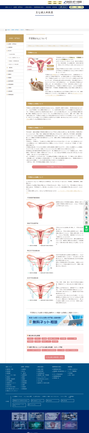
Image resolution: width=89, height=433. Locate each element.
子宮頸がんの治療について (65, 45)
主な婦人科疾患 (12, 54)
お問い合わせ (63, 7)
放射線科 (10, 91)
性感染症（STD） (46, 341)
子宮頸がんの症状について (41, 45)
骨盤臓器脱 (30, 341)
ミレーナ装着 (61, 350)
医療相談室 (10, 94)
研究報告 (71, 373)
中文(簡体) (81, 3)
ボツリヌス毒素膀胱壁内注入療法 (53, 425)
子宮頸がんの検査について (53, 45)
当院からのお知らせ (73, 369)
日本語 (80, 1)
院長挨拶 (8, 371)
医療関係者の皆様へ (39, 7)
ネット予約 (64, 396)
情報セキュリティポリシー (12, 390)
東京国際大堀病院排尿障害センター (36, 425)
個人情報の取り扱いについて (13, 388)
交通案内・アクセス (18, 396)
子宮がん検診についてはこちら (55, 166)
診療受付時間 (40, 371)
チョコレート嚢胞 (72, 338)
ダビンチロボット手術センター (19, 416)
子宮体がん (37, 338)
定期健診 (54, 74)
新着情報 (48, 7)
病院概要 (8, 373)
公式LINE (65, 400)
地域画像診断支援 (57, 376)
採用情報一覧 (56, 378)
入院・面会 (40, 380)
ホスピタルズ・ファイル (19, 405)
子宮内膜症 (63, 338)
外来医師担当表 (41, 373)
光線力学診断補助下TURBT (69, 425)
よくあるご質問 (28, 396)
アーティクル (32, 404)
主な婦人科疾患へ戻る (55, 357)
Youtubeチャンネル (37, 400)
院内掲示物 (9, 384)
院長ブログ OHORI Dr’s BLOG (21, 400)
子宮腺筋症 (37, 341)
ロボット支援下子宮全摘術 (34, 350)
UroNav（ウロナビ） (52, 416)
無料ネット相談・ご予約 (76, 7)
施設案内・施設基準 (11, 379)
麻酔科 (9, 74)
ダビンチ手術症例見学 (58, 374)
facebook (50, 400)
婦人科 (9, 50)
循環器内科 (10, 71)
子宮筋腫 (44, 338)
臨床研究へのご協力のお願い (44, 382)
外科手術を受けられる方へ (43, 379)
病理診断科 (10, 84)
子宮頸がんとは (31, 45)
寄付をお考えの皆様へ (11, 386)
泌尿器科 (10, 47)
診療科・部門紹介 (18, 7)
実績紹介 (8, 377)
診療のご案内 (40, 369)
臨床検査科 (10, 81)
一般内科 (10, 67)
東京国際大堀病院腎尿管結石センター (69, 416)
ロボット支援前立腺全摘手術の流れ (36, 416)
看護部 (9, 77)
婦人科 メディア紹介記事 (13, 64)
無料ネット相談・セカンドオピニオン (51, 396)
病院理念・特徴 (10, 369)
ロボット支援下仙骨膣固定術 (49, 350)
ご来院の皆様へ (28, 7)
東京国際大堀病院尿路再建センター (19, 425)
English (80, 2)
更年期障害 (55, 341)
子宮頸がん (30, 338)
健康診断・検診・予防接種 (43, 375)
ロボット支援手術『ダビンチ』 (15, 57)
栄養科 (9, 87)
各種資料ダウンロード (11, 382)
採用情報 (54, 7)
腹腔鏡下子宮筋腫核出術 (71, 350)
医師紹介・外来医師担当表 (14, 60)
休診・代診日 (72, 375)
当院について (8, 7)
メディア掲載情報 (72, 371)
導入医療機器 (9, 380)
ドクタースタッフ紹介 (11, 375)
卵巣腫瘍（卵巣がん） (53, 338)
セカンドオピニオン (42, 377)
